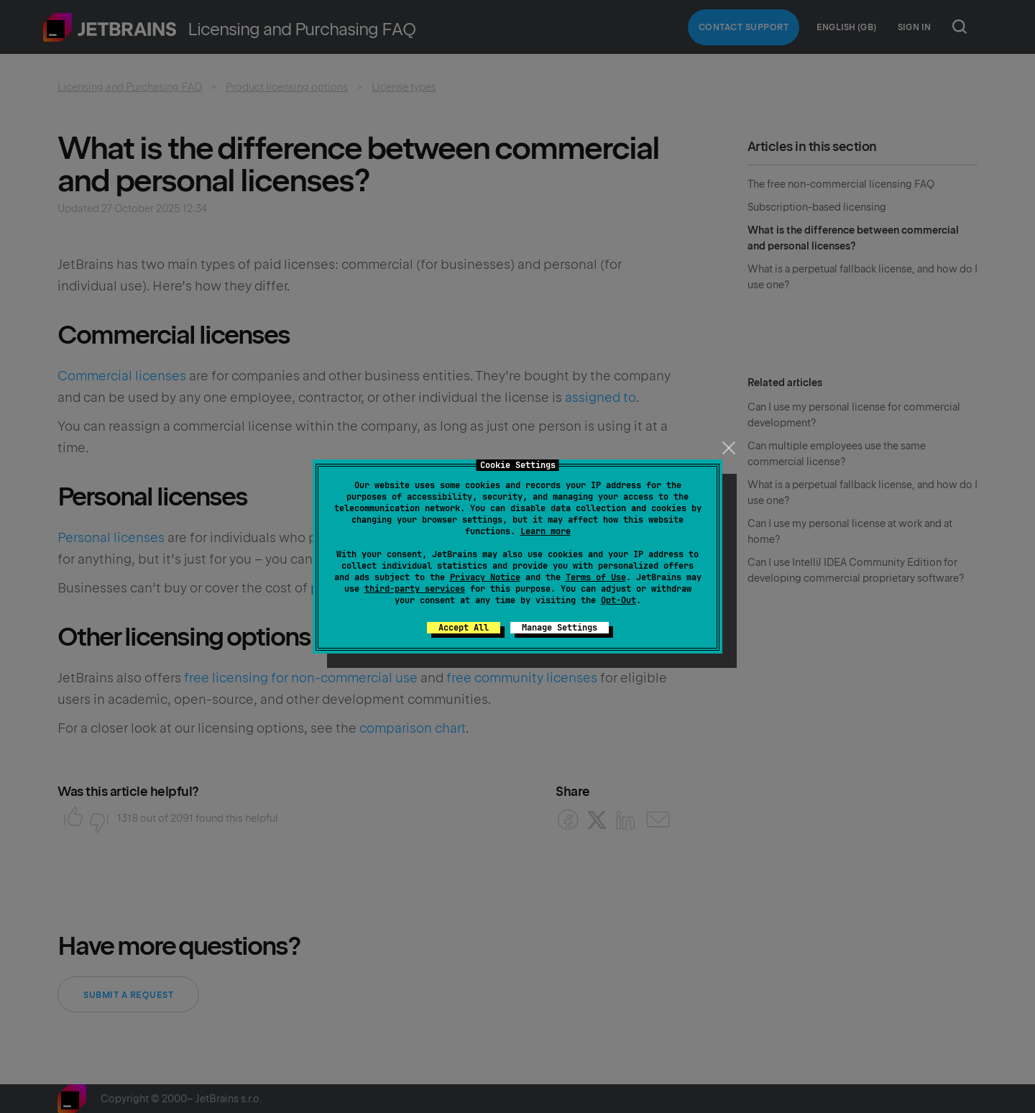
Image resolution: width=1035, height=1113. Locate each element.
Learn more (545, 531)
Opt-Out (618, 600)
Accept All (463, 627)
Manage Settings (559, 627)
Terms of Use (596, 577)
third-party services (414, 589)
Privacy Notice (485, 577)
